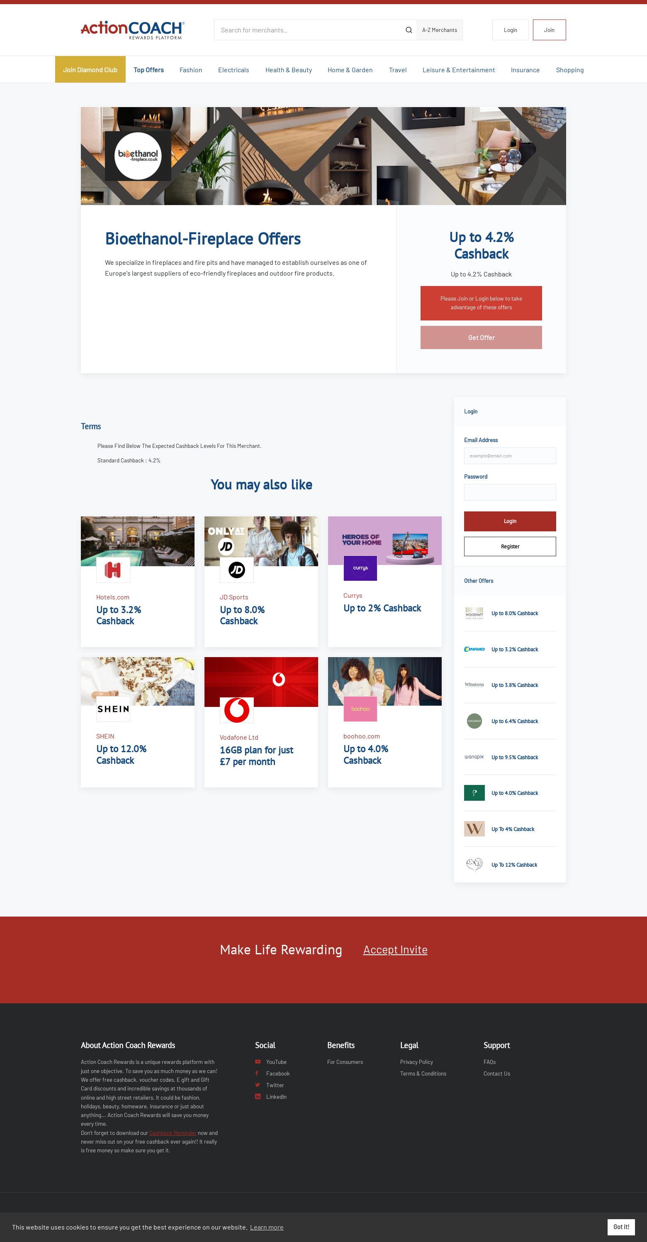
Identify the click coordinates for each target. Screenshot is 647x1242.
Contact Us (497, 1073)
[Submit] (408, 30)
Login (510, 30)
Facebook (272, 1073)
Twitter (269, 1085)
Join (549, 30)
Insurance (525, 69)
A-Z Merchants (439, 30)
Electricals (233, 69)
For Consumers (345, 1062)
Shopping (570, 69)
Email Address (481, 440)
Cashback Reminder (173, 1133)
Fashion (191, 69)
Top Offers (149, 69)
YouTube (271, 1062)
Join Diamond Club (90, 69)
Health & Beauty (288, 69)
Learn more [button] (267, 1227)
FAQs (490, 1062)
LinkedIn (271, 1096)
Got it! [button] (621, 1226)
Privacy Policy (416, 1062)
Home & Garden (350, 69)
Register (510, 546)
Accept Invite (395, 949)
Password (475, 476)
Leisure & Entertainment (459, 69)
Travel (398, 69)
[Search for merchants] (307, 30)
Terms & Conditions (423, 1073)
